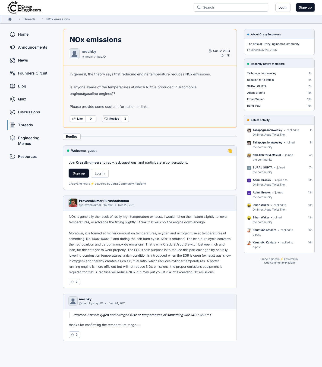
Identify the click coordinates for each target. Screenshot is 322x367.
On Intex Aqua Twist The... (270, 134)
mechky (89, 51)
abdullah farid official (261, 79)
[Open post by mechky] (219, 51)
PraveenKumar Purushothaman (104, 201)
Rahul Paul (254, 105)
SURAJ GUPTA (257, 86)
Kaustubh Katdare (264, 230)
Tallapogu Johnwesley (261, 73)
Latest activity (260, 120)
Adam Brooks (256, 92)
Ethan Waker (255, 99)
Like (77, 119)
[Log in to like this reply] (74, 282)
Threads (29, 19)
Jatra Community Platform (128, 183)
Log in (100, 173)
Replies (111, 119)
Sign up (79, 173)
